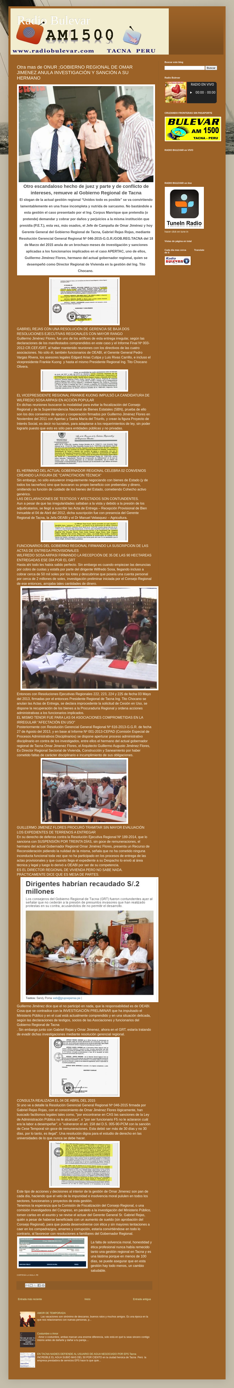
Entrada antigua (142, 1299)
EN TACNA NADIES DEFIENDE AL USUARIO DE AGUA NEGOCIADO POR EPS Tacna (86, 1354)
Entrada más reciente (30, 1299)
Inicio (87, 1299)
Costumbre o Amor (47, 1333)
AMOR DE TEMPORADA (51, 1313)
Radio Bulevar (53, 20)
